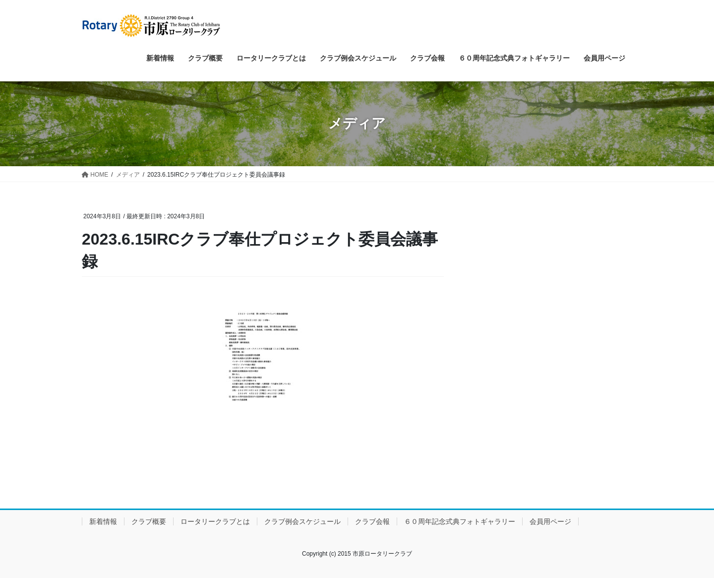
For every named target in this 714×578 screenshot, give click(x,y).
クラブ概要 (148, 521)
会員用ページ (550, 521)
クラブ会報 (372, 521)
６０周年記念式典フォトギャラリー (459, 521)
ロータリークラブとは (215, 521)
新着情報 (103, 521)
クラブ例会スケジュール (302, 521)
